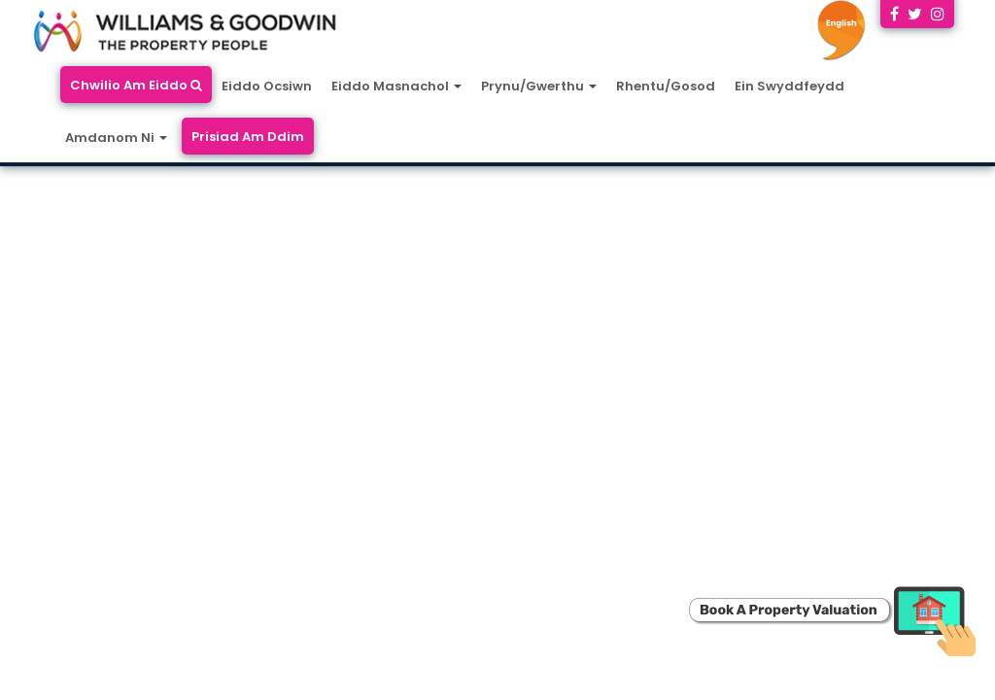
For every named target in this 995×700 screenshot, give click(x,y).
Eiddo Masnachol (396, 86)
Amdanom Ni (116, 137)
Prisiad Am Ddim (247, 136)
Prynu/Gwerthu (539, 86)
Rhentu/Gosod (665, 86)
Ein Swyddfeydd (789, 86)
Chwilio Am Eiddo (136, 85)
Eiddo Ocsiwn (267, 86)
